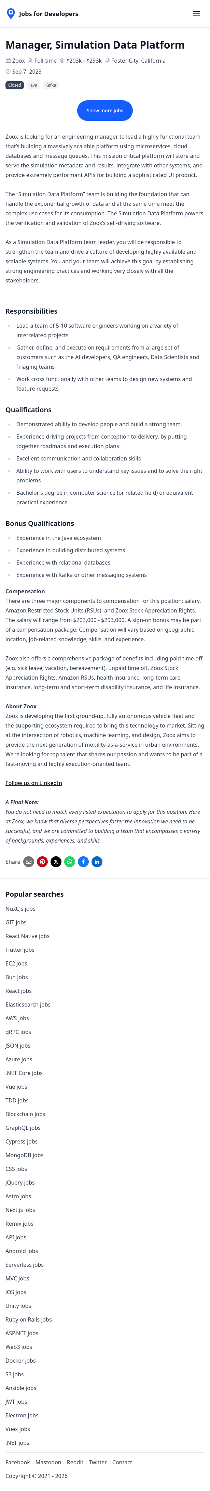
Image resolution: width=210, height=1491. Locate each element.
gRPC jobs (18, 1032)
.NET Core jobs (24, 1073)
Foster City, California (138, 60)
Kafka (50, 85)
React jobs (18, 991)
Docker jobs (20, 1360)
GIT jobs (15, 922)
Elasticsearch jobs (28, 1004)
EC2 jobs (16, 963)
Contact (122, 1462)
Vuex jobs (17, 1429)
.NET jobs (17, 1442)
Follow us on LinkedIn (33, 783)
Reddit (75, 1462)
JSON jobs (17, 1045)
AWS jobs (17, 1018)
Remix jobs (19, 1223)
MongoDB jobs (24, 1155)
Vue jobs (16, 1086)
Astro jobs (18, 1196)
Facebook (17, 1462)
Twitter (98, 1462)
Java (33, 85)
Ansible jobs (20, 1388)
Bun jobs (16, 977)
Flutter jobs (19, 949)
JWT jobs (16, 1401)
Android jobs (21, 1251)
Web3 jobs (18, 1347)
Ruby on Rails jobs (28, 1319)
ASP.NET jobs (21, 1333)
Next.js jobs (20, 1210)
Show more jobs (105, 110)
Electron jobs (22, 1415)
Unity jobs (18, 1306)
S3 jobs (14, 1374)
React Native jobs (27, 936)
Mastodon (48, 1462)
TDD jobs (17, 1100)
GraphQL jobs (23, 1128)
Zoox (18, 60)
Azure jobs (18, 1059)
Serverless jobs (24, 1264)
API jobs (15, 1237)
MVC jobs (17, 1278)
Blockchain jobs (25, 1114)
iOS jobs (15, 1292)
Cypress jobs (21, 1141)
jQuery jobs (20, 1182)
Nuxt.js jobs (20, 908)
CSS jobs (16, 1169)
